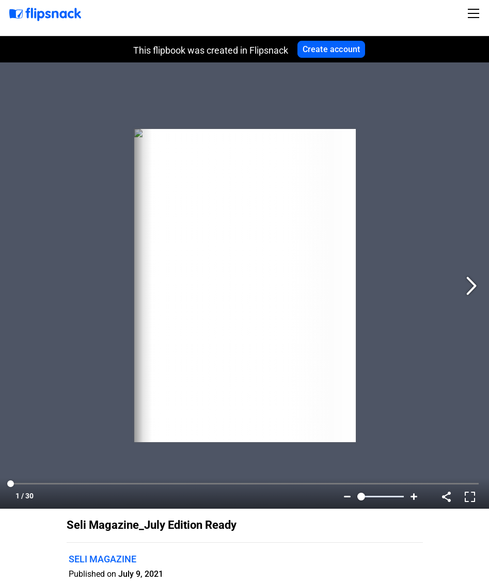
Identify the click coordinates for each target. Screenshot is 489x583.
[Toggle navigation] (475, 13)
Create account (331, 49)
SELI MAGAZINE (102, 559)
